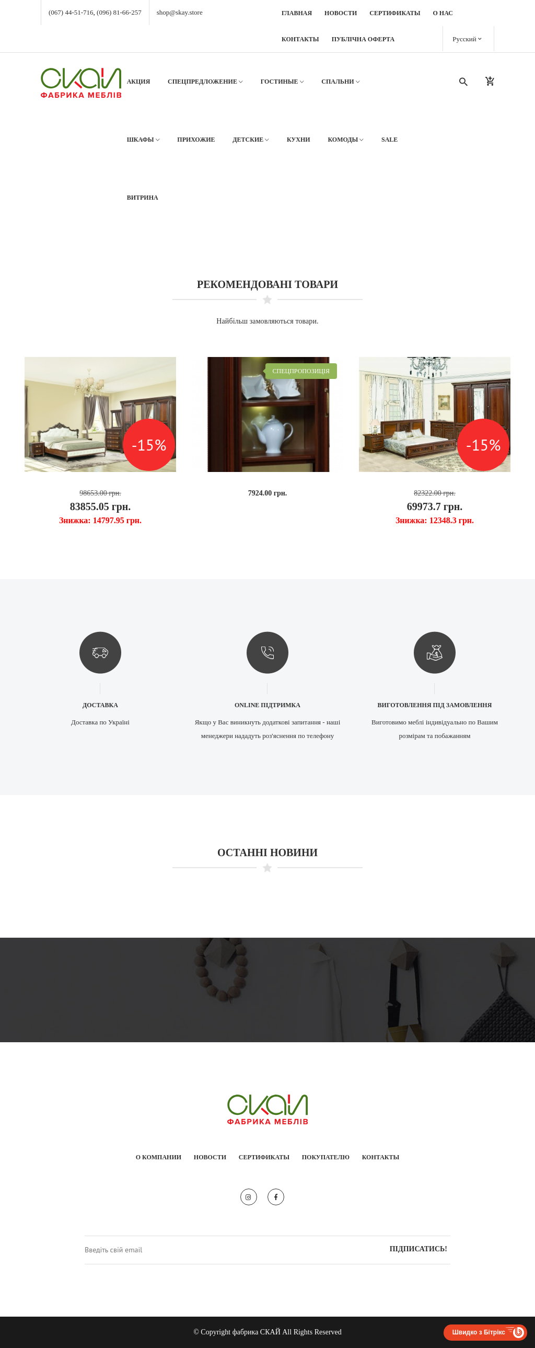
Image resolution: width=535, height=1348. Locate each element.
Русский (467, 38)
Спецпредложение (205, 82)
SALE (389, 139)
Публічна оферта (363, 39)
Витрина (142, 197)
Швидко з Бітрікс (478, 1332)
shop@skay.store (180, 12)
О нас (443, 13)
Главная (297, 13)
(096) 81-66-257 (119, 12)
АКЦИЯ (138, 81)
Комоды (346, 140)
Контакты (300, 39)
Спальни (340, 82)
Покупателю (326, 1157)
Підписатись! (418, 1249)
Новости (340, 13)
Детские (250, 140)
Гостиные (282, 82)
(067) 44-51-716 (71, 12)
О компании (158, 1157)
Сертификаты (394, 13)
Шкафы (143, 140)
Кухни (298, 139)
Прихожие (196, 139)
